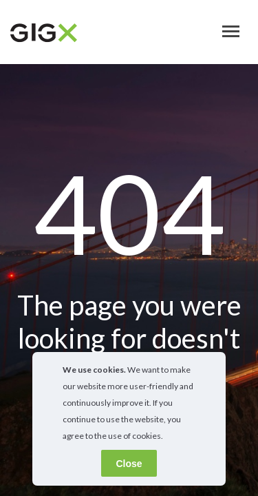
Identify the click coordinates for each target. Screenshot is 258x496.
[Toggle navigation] (231, 31)
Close (129, 463)
